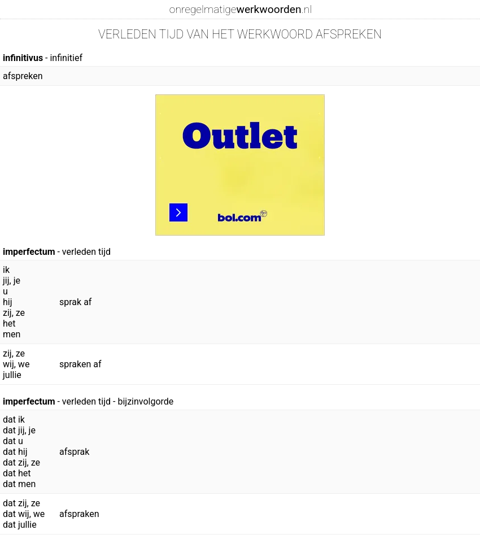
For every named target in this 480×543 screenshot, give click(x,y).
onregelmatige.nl (240, 9)
